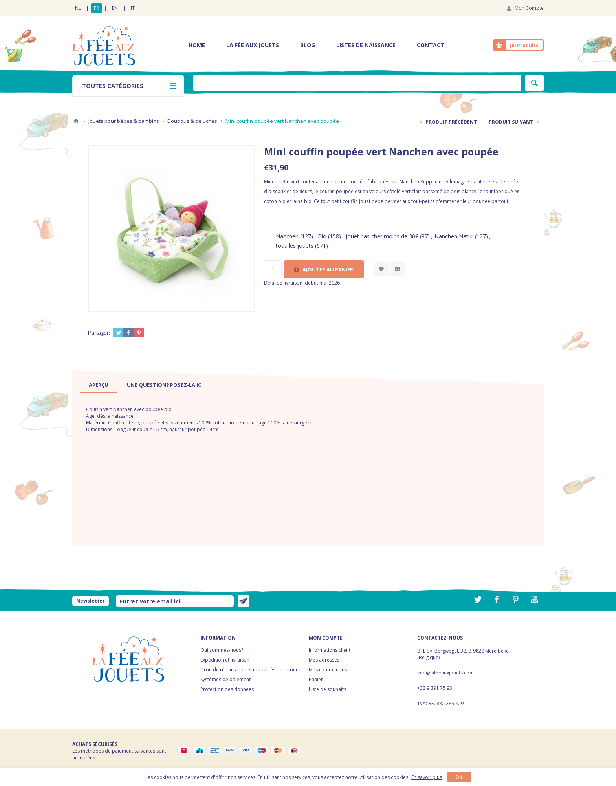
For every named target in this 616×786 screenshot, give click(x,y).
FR (96, 8)
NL (78, 8)
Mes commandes (328, 669)
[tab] (98, 385)
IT (133, 8)
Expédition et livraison (224, 659)
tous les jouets (295, 245)
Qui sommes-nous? (221, 650)
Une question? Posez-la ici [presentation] (165, 384)
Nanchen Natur (453, 236)
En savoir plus (426, 777)
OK (458, 777)
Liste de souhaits (327, 689)
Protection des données (227, 689)
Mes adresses (324, 659)
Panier (316, 679)
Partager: (99, 332)
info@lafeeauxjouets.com (445, 672)
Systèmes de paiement (225, 679)
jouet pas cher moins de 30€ (382, 236)
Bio (322, 236)
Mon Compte (529, 8)
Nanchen (287, 236)
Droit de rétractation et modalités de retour (249, 669)
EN (115, 8)
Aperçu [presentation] (98, 384)
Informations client (329, 650)
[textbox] (357, 83)
